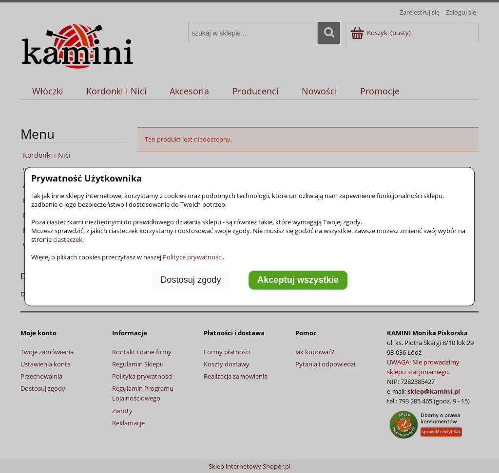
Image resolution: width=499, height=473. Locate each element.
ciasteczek (67, 239)
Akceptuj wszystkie (298, 280)
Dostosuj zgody (190, 280)
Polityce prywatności (193, 257)
